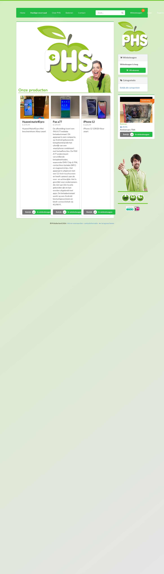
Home (22, 13)
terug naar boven (106, 223)
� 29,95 (123, 127)
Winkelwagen (137, 12)
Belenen (69, 13)
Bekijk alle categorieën (130, 87)
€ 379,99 (26, 125)
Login (149, 13)
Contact (81, 13)
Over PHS (56, 13)
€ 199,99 (56, 125)
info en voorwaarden (75, 223)
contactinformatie (91, 223)
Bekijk (28, 212)
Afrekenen (132, 70)
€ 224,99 (87, 125)
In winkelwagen (44, 212)
